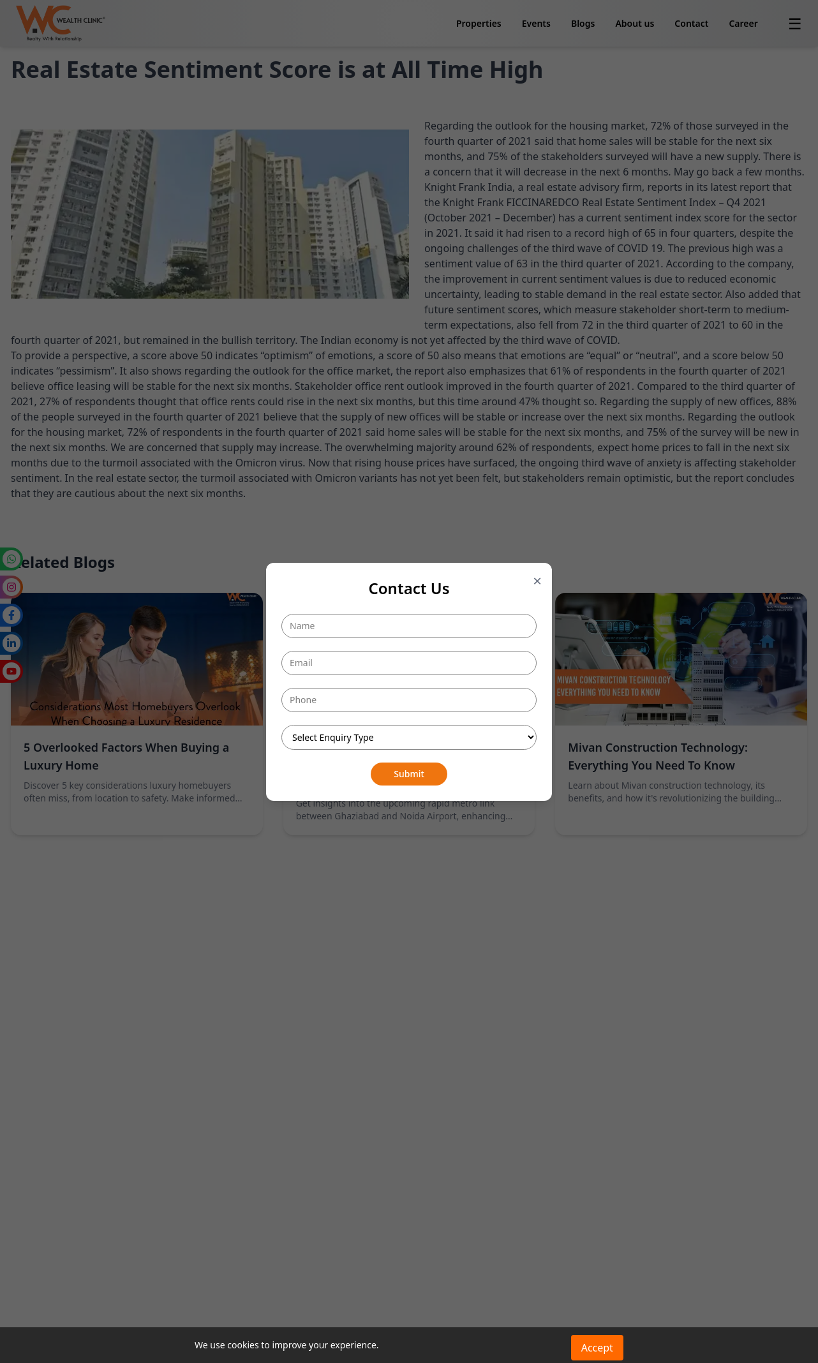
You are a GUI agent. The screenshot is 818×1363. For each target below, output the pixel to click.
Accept (597, 1348)
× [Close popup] (537, 580)
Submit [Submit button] (409, 774)
